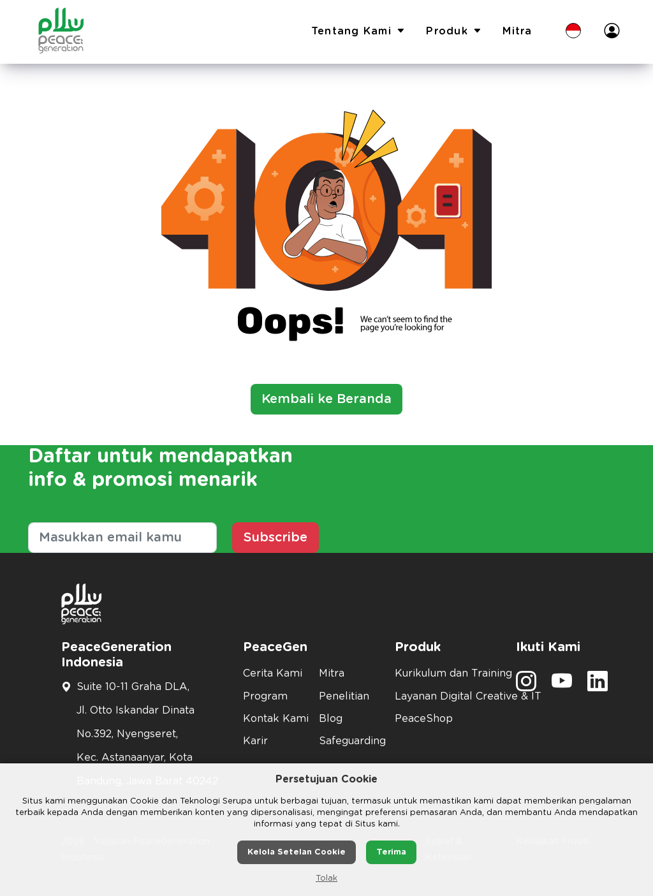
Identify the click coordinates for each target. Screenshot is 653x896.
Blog (330, 719)
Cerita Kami (272, 673)
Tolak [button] (326, 878)
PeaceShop (424, 719)
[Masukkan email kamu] (122, 537)
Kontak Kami (273, 719)
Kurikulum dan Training (448, 673)
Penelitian (344, 696)
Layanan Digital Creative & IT (448, 696)
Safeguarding (349, 741)
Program (265, 696)
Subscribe (275, 537)
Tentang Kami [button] (358, 32)
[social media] (526, 685)
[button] (573, 32)
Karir (255, 741)
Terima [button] (391, 852)
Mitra (517, 31)
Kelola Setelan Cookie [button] (296, 852)
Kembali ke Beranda (326, 399)
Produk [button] (454, 32)
